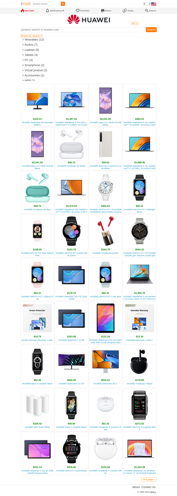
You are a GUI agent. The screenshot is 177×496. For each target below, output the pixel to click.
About (136, 487)
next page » (149, 479)
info (134, 23)
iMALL (153, 492)
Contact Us (149, 487)
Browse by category (31, 36)
